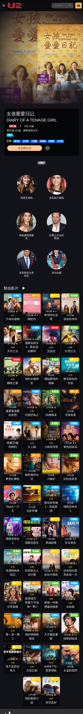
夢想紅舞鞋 (13, 478)
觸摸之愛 (12, 383)
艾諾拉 (51, 351)
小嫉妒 (51, 478)
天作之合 (12, 351)
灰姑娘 (70, 606)
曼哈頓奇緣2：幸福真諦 (51, 506)
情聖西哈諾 (70, 638)
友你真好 (51, 702)
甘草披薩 (12, 606)
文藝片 (41, 163)
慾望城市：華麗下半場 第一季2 (32, 602)
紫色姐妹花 (70, 446)
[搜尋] (59, 5)
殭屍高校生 (32, 542)
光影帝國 (31, 510)
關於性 (32, 319)
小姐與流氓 (51, 446)
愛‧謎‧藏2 (12, 638)
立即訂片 (25, 148)
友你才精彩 (51, 574)
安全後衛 (70, 542)
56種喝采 (51, 414)
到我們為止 (32, 414)
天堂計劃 (31, 670)
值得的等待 (70, 319)
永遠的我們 (70, 670)
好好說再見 (70, 478)
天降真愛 (70, 414)
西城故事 (51, 542)
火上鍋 (32, 446)
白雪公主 (70, 351)
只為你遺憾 (13, 319)
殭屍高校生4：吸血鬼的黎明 (32, 347)
